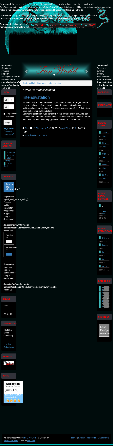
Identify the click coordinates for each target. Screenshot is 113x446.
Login (7, 122)
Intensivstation (55, 83)
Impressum (91, 438)
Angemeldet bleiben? (9, 115)
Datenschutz (103, 438)
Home (74, 438)
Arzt (40, 135)
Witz (45, 135)
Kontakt (81, 438)
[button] (25, 70)
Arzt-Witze (66, 128)
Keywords (41, 83)
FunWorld (11, 152)
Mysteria (10, 155)
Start (25, 83)
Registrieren (9, 128)
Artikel (32, 83)
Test (104, 211)
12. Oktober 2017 (40, 128)
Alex (27, 128)
